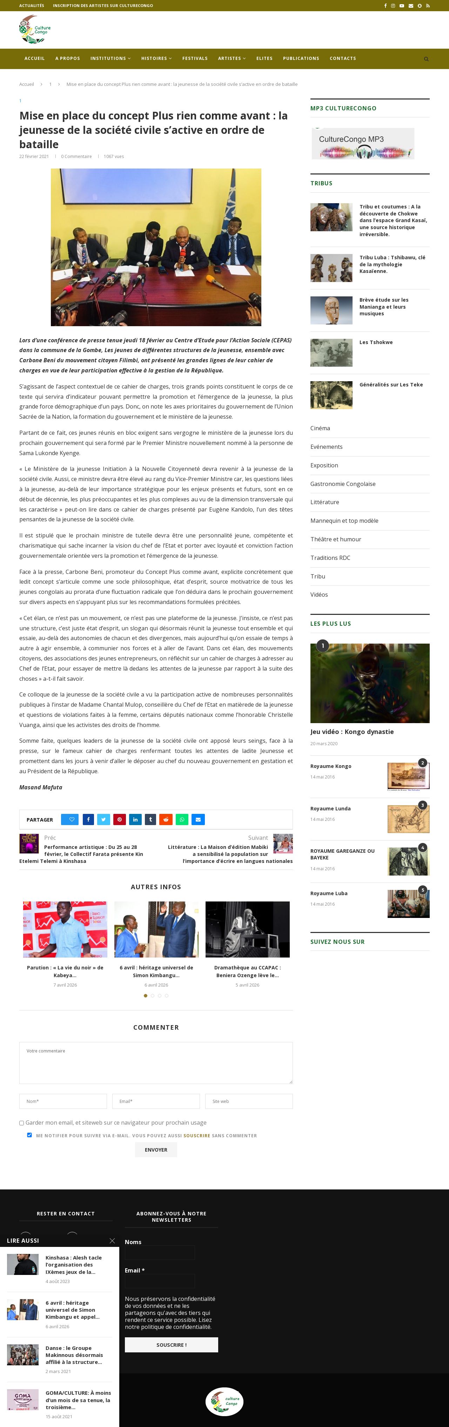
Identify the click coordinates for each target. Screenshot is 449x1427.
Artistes (229, 58)
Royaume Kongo (330, 766)
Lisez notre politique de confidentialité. (168, 1323)
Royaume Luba (329, 893)
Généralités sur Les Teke (391, 384)
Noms (133, 1242)
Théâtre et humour (335, 539)
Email (135, 1270)
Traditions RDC (330, 558)
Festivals (195, 58)
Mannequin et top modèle (344, 520)
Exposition (324, 465)
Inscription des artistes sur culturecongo (103, 5)
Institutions (108, 58)
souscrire (196, 1136)
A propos (67, 58)
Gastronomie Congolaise (343, 484)
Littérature (324, 502)
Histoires (154, 58)
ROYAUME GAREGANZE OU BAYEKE (342, 854)
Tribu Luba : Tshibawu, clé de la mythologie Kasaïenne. (392, 264)
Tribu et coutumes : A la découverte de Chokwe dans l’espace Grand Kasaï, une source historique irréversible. (393, 220)
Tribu (317, 576)
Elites (264, 58)
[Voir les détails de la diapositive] (363, 143)
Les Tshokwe (376, 342)
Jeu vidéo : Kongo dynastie (352, 731)
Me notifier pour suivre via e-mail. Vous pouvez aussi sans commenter (140, 1136)
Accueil (35, 58)
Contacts (343, 58)
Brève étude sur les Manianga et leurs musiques (384, 306)
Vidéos (319, 594)
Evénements (326, 447)
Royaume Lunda (330, 808)
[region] (363, 143)
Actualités (31, 5)
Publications (301, 58)
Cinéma (320, 428)
